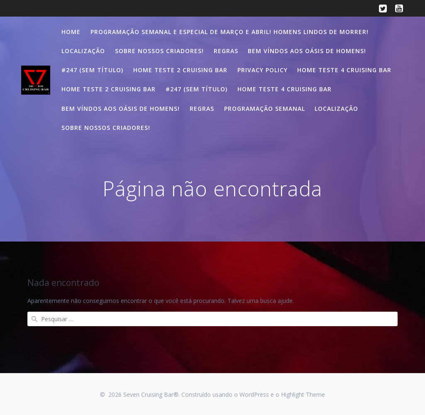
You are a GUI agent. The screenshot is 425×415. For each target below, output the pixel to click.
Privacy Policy (262, 70)
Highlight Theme (303, 394)
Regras (226, 51)
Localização (83, 51)
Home (71, 32)
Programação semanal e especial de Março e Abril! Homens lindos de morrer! (229, 32)
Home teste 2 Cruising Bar (180, 70)
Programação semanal (264, 108)
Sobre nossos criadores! (159, 51)
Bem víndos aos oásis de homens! (307, 51)
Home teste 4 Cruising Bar (344, 70)
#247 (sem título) (92, 70)
